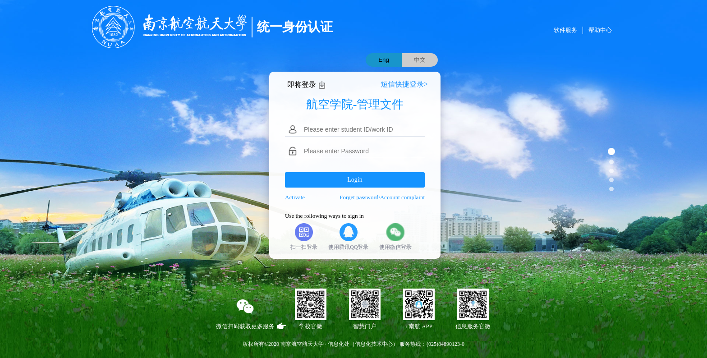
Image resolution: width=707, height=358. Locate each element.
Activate (295, 197)
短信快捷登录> (404, 84)
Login (354, 179)
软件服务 (565, 30)
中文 (420, 59)
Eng (383, 59)
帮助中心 (600, 30)
